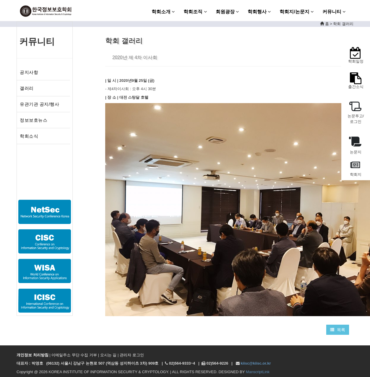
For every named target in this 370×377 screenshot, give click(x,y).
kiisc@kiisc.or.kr (256, 363)
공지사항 (29, 72)
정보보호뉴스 (33, 120)
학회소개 (163, 11)
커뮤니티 (333, 11)
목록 (337, 329)
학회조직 (195, 11)
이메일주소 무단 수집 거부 (74, 355)
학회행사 (259, 11)
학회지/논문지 (297, 11)
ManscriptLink (258, 372)
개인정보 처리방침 (32, 355)
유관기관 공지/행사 (39, 104)
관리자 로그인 (132, 355)
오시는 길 (108, 355)
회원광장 (227, 11)
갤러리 (27, 88)
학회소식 (29, 136)
